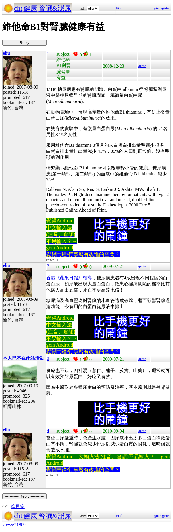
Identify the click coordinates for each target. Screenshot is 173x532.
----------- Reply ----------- (24, 42)
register (165, 8)
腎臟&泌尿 (54, 8)
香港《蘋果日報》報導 (69, 277)
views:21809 (14, 524)
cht (18, 8)
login (155, 8)
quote (142, 66)
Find (119, 8)
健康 (30, 8)
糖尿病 (18, 506)
